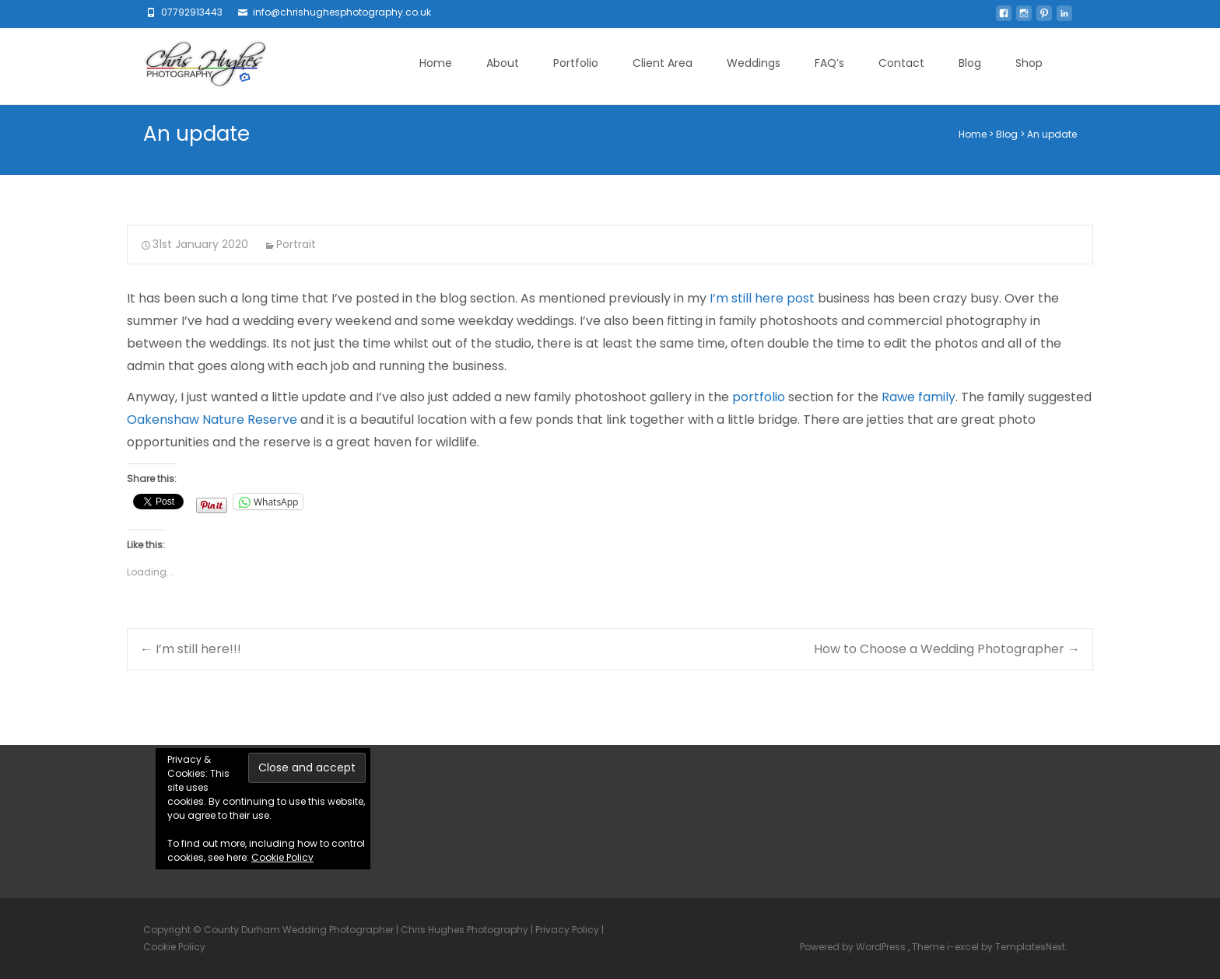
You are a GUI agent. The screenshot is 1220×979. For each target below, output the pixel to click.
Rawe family (918, 397)
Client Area (662, 63)
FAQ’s (829, 63)
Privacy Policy (567, 929)
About (502, 63)
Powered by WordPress (854, 946)
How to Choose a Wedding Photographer (947, 649)
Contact (901, 63)
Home (435, 63)
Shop (1029, 63)
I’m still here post (762, 298)
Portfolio (575, 63)
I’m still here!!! (190, 649)
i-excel (964, 946)
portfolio (758, 397)
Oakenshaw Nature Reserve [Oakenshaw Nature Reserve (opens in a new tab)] (212, 419)
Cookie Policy (282, 857)
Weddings (753, 63)
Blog (970, 63)
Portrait (296, 244)
